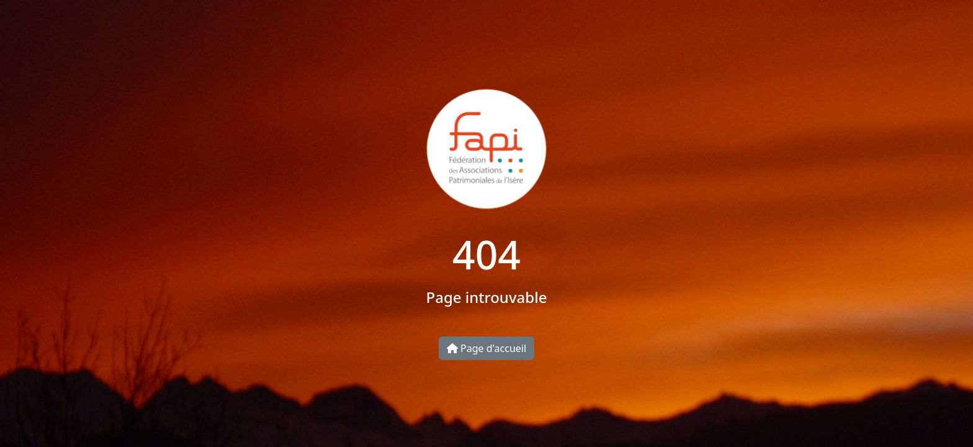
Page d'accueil (486, 348)
